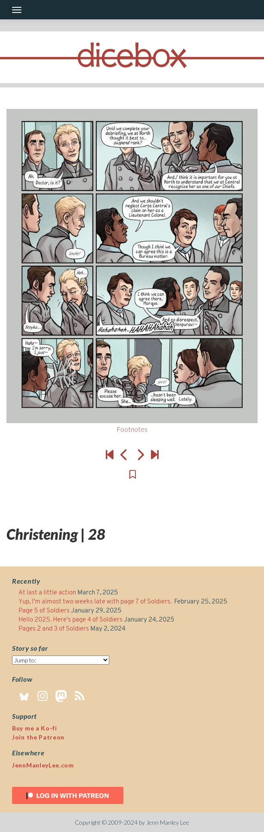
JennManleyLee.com (43, 765)
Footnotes (132, 429)
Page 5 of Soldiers (44, 611)
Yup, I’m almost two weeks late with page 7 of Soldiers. (95, 602)
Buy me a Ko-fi (34, 728)
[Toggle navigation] (17, 9)
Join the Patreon (38, 737)
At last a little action (47, 593)
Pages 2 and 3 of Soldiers (53, 629)
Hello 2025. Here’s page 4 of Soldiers (70, 620)
